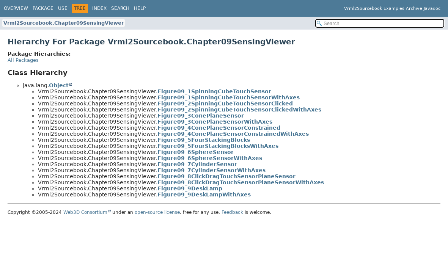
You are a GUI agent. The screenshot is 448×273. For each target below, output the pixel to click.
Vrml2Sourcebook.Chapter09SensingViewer (63, 23)
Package (43, 8)
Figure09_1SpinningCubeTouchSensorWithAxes (228, 97)
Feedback (232, 212)
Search (120, 8)
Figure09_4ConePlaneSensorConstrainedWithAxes (233, 134)
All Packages (23, 60)
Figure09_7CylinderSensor (197, 164)
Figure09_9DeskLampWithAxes (204, 194)
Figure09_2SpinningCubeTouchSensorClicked (225, 103)
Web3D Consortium (85, 212)
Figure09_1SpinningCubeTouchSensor (214, 91)
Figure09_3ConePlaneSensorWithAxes (214, 122)
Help (140, 8)
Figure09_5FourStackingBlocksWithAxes (217, 146)
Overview (16, 8)
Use (63, 8)
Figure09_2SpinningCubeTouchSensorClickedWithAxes (239, 110)
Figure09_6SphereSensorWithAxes (209, 158)
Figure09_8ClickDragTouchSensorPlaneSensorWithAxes (240, 182)
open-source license (157, 212)
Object (59, 85)
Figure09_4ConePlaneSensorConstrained (218, 128)
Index (99, 8)
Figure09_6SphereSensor (195, 152)
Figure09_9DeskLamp (189, 188)
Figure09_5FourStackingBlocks (203, 140)
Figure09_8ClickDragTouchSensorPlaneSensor (226, 176)
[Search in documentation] (379, 23)
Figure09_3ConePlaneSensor (200, 116)
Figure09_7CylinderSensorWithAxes (211, 170)
